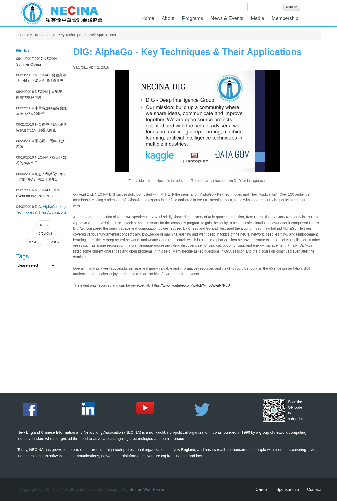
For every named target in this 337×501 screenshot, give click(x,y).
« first (44, 225)
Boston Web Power (147, 489)
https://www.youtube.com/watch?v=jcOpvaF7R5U (191, 285)
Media (257, 18)
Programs (192, 18)
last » (54, 242)
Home (147, 18)
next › (33, 242)
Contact (314, 489)
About (168, 18)
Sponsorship (287, 489)
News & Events (227, 18)
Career (262, 489)
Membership (285, 18)
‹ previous (44, 233)
